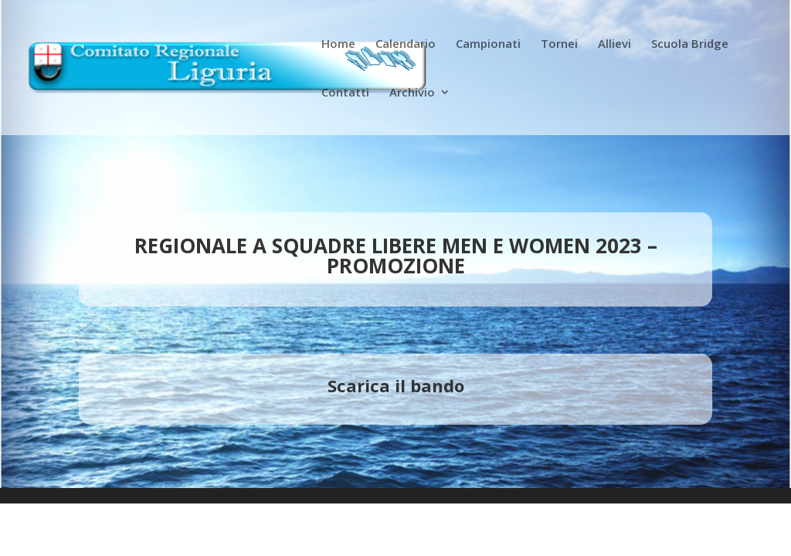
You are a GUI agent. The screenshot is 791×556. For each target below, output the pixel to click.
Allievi (614, 44)
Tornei (559, 44)
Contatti (345, 93)
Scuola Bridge (689, 44)
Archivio (412, 93)
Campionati (488, 44)
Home (338, 44)
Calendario (405, 44)
